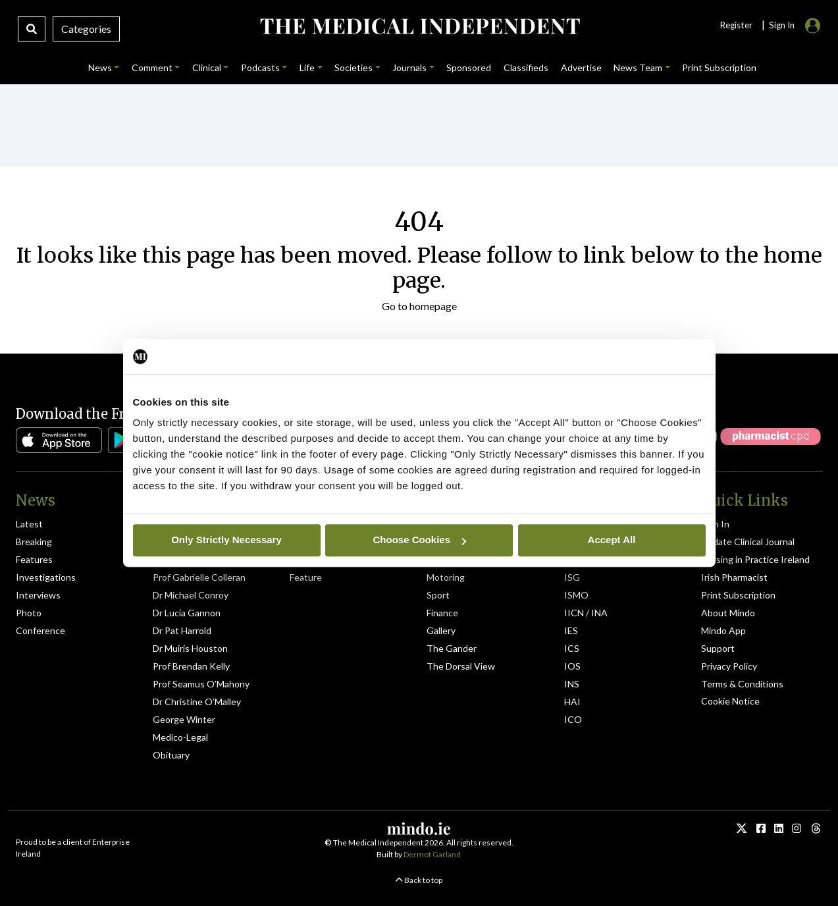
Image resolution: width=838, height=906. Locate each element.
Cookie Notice (730, 700)
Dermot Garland (432, 854)
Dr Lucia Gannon (187, 612)
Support (718, 648)
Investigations (46, 577)
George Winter (184, 719)
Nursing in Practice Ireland (755, 559)
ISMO (576, 594)
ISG (572, 577)
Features (34, 559)
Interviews (38, 594)
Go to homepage (419, 306)
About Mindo (728, 612)
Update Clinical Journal (748, 541)
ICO (573, 719)
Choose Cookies (419, 539)
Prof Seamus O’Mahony (201, 683)
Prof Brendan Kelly (191, 666)
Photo (28, 612)
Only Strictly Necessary (226, 539)
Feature (306, 577)
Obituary (171, 754)
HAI (572, 701)
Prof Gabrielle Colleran (199, 577)
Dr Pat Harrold (182, 630)
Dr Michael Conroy (190, 594)
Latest (29, 523)
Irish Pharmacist (734, 577)
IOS (572, 666)
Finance (442, 612)
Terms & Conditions (742, 683)
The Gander (452, 648)
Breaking (34, 541)
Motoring (446, 577)
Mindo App (723, 630)
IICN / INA (586, 612)
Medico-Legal (180, 737)
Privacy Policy (729, 666)
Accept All (612, 539)
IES (571, 630)
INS (571, 683)
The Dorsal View (461, 666)
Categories (86, 28)
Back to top (419, 880)
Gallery (441, 630)
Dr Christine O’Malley (197, 701)
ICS (571, 648)
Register (736, 25)
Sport (438, 594)
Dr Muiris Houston (190, 648)
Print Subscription (738, 594)
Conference (40, 630)
